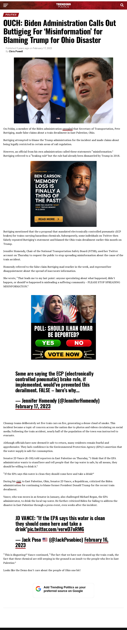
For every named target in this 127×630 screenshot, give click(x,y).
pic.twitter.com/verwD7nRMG (55, 529)
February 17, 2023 (33, 406)
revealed (68, 128)
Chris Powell (16, 51)
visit (18, 481)
